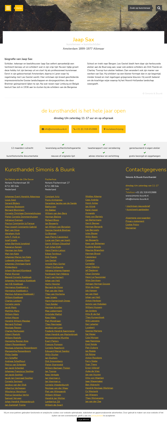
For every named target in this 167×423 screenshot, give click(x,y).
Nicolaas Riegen (13, 327)
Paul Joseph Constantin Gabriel (21, 226)
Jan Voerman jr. (52, 378)
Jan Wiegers (91, 394)
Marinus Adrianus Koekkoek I (19, 294)
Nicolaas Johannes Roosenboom (21, 347)
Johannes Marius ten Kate (18, 257)
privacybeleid (97, 415)
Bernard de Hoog (54, 287)
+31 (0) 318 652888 (85, 129)
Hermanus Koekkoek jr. (16, 290)
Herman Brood (92, 253)
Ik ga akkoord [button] (84, 419)
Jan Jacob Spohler (14, 374)
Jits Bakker (50, 210)
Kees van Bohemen (95, 243)
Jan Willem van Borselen (57, 226)
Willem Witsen (53, 394)
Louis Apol (10, 199)
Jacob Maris (11, 307)
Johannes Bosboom (14, 206)
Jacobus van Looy (54, 327)
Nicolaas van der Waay (56, 388)
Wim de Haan (92, 287)
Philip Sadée (11, 354)
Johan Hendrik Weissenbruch (19, 401)
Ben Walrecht (92, 384)
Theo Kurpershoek (94, 317)
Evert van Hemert (54, 277)
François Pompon (54, 344)
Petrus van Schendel (15, 364)
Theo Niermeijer (53, 324)
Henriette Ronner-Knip (16, 341)
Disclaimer (131, 227)
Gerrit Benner (92, 223)
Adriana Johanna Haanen (57, 270)
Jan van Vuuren (93, 374)
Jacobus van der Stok (15, 384)
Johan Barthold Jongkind (17, 243)
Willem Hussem (93, 307)
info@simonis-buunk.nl (137, 199)
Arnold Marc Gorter (55, 263)
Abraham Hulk (12, 233)
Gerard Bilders (12, 203)
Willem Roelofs (13, 337)
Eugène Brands (93, 246)
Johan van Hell (52, 280)
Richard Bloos (52, 220)
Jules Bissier (91, 233)
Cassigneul (90, 256)
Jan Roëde (90, 351)
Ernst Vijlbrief (92, 367)
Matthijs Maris (12, 310)
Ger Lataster (91, 324)
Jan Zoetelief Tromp (15, 404)
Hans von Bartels (94, 216)
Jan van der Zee (93, 401)
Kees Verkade (52, 374)
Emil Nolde (91, 344)
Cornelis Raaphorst (54, 347)
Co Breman (50, 233)
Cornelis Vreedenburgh (57, 384)
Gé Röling (90, 354)
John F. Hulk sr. (12, 236)
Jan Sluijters (51, 357)
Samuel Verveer (13, 398)
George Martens (93, 330)
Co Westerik (91, 391)
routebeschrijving (113, 129)
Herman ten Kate (14, 250)
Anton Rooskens (93, 357)
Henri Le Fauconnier (95, 277)
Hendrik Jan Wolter (55, 398)
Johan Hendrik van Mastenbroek (61, 334)
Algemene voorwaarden (138, 217)
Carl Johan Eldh (53, 246)
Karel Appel (91, 209)
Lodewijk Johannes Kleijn (17, 260)
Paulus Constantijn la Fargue (19, 223)
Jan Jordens (91, 310)
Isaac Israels (51, 297)
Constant (90, 260)
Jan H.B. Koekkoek (14, 283)
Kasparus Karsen (13, 246)
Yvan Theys (91, 364)
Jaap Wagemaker (94, 381)
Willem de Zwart (54, 404)
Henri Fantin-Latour (55, 250)
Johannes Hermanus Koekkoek (20, 280)
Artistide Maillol (53, 314)
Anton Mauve (12, 317)
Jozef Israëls (11, 240)
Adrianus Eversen (14, 220)
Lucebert (90, 327)
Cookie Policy (132, 224)
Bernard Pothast (13, 324)
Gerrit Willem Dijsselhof (57, 243)
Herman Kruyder (53, 307)
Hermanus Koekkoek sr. (17, 287)
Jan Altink (90, 206)
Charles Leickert (13, 300)
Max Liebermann (53, 310)
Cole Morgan (91, 337)
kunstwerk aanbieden (137, 209)
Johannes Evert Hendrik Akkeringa (22, 196)
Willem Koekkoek (14, 297)
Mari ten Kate (12, 253)
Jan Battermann (93, 219)
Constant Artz (52, 196)
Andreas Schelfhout (15, 361)
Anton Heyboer (93, 300)
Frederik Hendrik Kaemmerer (60, 331)
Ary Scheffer (11, 357)
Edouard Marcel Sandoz (57, 351)
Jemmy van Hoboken (95, 303)
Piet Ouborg (91, 347)
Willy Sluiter (51, 354)
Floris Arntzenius (53, 199)
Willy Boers (91, 236)
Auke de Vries (92, 371)
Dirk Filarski (51, 257)
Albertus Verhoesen (15, 388)
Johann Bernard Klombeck (18, 270)
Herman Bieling (53, 216)
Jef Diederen (91, 270)
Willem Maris (12, 314)
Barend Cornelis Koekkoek (18, 277)
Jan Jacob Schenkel (14, 367)
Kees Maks (50, 317)
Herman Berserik (94, 226)
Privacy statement (135, 221)
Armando (90, 213)
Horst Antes (91, 203)
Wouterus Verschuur (15, 391)
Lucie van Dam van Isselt (57, 240)
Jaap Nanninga (92, 340)
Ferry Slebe (91, 361)
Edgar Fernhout (53, 253)
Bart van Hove (12, 230)
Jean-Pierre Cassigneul (56, 236)
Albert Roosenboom (15, 344)
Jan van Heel (91, 293)
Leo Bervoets (92, 230)
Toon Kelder (51, 304)
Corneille (90, 263)
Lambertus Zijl (52, 401)
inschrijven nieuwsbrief (138, 206)
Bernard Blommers (14, 210)
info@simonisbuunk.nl (54, 129)
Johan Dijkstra (92, 267)
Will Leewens (92, 320)
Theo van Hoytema (55, 294)
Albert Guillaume (54, 267)
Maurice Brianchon (94, 250)
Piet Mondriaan (53, 320)
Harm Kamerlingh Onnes (57, 300)
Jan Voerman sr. (53, 381)
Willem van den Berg (56, 213)
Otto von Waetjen (94, 377)
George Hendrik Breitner (57, 230)
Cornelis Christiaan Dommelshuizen (23, 213)
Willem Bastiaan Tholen (57, 367)
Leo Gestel (50, 260)
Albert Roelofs (12, 334)
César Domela (92, 273)
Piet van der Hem (54, 290)
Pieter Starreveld (54, 364)
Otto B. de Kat (92, 314)
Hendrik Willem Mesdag (17, 320)
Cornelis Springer (14, 381)
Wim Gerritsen (93, 280)
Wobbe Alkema (93, 196)
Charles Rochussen (14, 331)
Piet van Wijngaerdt (55, 391)
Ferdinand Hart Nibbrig (57, 273)
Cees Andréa (91, 199)
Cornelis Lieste (12, 304)
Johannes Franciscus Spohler (19, 371)
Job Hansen (91, 290)
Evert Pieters (52, 341)
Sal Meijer (90, 334)
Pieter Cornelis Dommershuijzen (21, 216)
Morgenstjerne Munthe (57, 337)
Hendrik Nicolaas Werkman (99, 388)
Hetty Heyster (52, 283)
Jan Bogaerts (51, 223)
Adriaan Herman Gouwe (97, 283)
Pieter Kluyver (12, 273)
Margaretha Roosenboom (18, 351)
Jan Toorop (50, 371)
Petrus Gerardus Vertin (17, 394)
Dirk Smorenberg (54, 361)
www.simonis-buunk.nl (137, 195)
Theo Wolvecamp (94, 398)
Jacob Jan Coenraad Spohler (19, 378)
